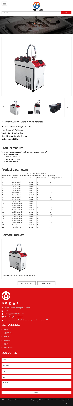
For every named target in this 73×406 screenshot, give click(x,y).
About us (8, 333)
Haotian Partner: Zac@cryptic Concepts (17, 308)
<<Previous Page (26, 283)
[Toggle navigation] (4, 4)
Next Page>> (46, 283)
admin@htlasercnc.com (15, 317)
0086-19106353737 (17, 314)
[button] (67, 107)
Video (6, 336)
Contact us (8, 347)
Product (7, 340)
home (6, 329)
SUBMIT (36, 392)
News (6, 344)
